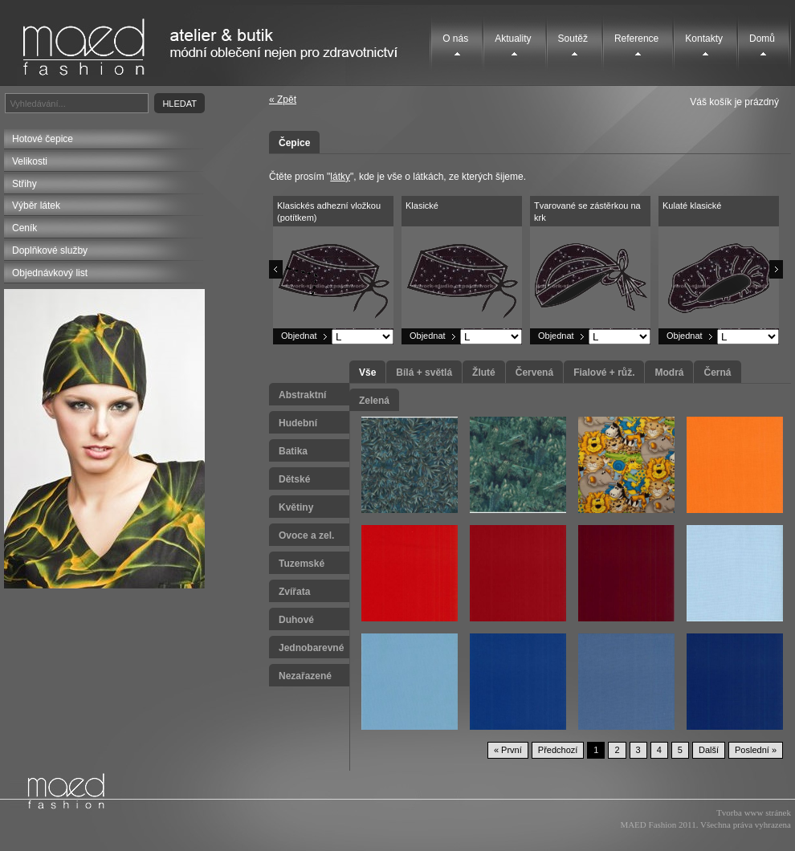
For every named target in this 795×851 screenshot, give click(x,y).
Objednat (299, 335)
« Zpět (282, 99)
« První (508, 750)
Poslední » (756, 750)
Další (709, 750)
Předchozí (558, 750)
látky (340, 176)
